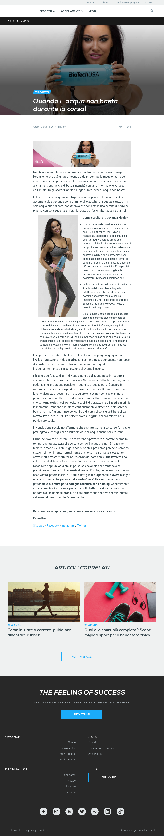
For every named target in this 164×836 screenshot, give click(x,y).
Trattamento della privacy (22, 830)
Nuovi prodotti (68, 753)
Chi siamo (105, 2)
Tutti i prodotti (68, 759)
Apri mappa (109, 777)
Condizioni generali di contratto (138, 830)
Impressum (69, 792)
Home (11, 20)
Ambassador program (128, 2)
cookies (43, 830)
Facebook (53, 525)
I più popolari (68, 748)
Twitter (81, 525)
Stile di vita (23, 20)
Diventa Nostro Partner (101, 748)
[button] (47, 11)
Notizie (90, 2)
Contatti (149, 2)
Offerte (72, 742)
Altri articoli (82, 657)
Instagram (68, 525)
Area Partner (95, 753)
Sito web (38, 525)
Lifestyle (71, 786)
